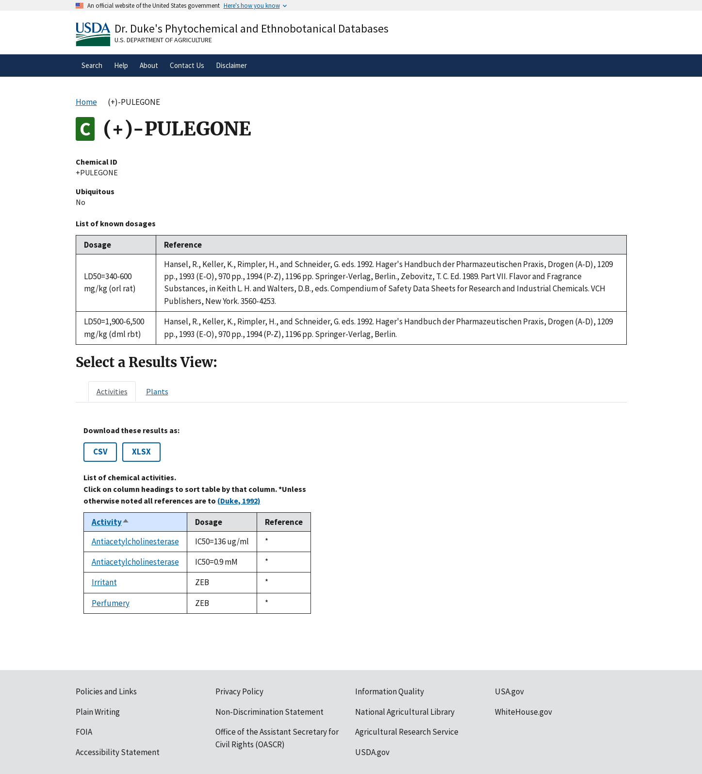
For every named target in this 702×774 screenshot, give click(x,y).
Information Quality (389, 691)
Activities (112, 391)
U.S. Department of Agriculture (163, 39)
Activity (111, 522)
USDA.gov (372, 752)
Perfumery (111, 603)
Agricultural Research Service (406, 731)
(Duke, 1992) (239, 500)
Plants (157, 391)
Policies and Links (106, 691)
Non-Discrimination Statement (269, 712)
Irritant (104, 582)
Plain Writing (98, 712)
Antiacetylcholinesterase (135, 541)
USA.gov (509, 691)
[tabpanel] (351, 520)
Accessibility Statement (118, 752)
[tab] (112, 391)
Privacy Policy (239, 691)
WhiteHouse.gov (523, 712)
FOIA (84, 731)
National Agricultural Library (405, 712)
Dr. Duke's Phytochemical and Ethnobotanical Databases (251, 28)
